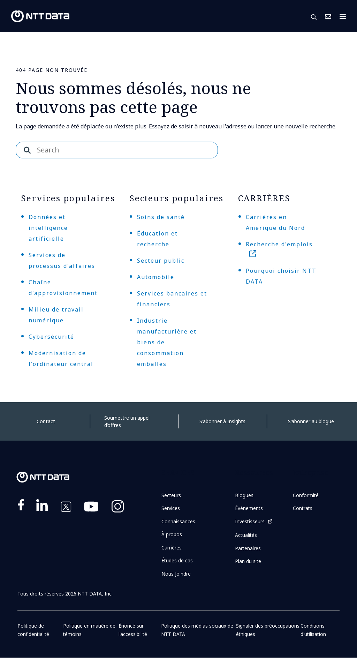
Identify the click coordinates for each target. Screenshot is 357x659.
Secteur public (160, 260)
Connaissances (178, 521)
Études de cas (177, 561)
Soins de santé (161, 217)
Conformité (306, 495)
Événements (249, 508)
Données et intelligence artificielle (48, 227)
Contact (46, 421)
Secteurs (171, 495)
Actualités (246, 535)
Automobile (155, 277)
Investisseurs (250, 521)
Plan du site (248, 562)
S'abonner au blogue (311, 421)
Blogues (244, 495)
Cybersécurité (51, 336)
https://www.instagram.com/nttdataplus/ (118, 508)
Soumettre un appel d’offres (127, 421)
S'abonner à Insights (222, 421)
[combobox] (117, 150)
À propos (171, 535)
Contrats (303, 508)
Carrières (171, 548)
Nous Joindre (328, 16)
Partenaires (248, 548)
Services (170, 508)
